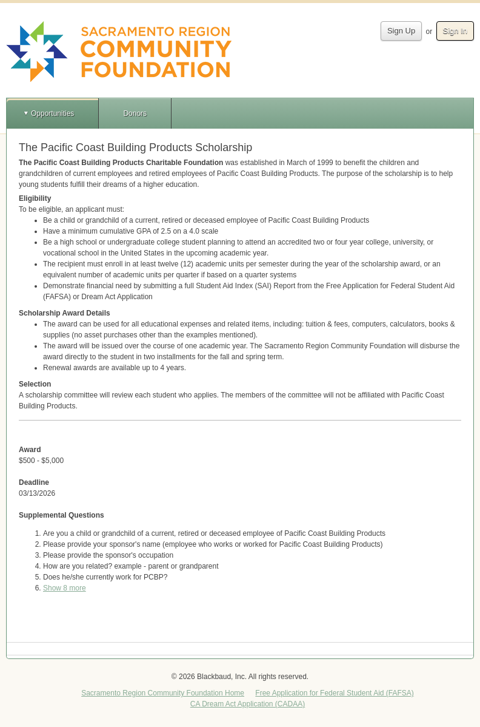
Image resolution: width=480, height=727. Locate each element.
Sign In (455, 30)
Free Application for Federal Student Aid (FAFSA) (334, 693)
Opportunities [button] (52, 113)
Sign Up (401, 30)
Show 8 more (64, 588)
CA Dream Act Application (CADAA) (247, 704)
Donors (135, 113)
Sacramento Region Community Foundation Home (162, 693)
